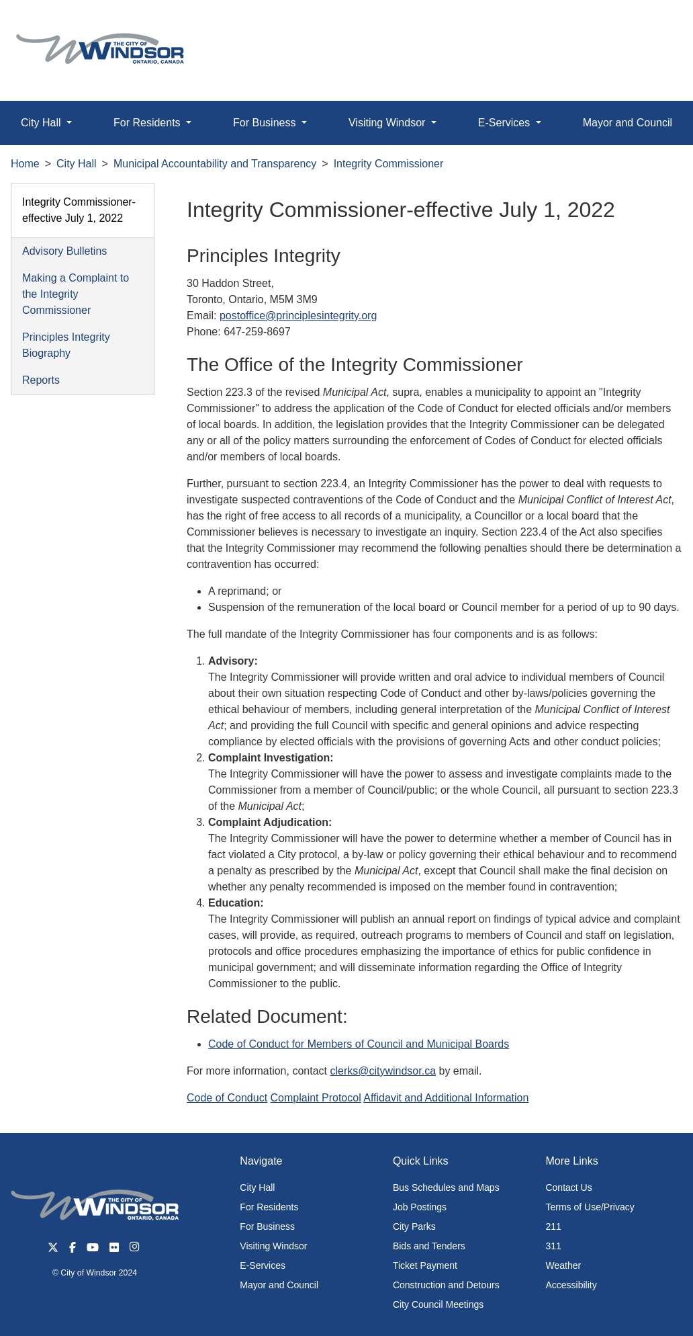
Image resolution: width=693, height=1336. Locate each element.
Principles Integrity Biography (66, 345)
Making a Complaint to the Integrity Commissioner (75, 294)
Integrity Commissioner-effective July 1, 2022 (79, 210)
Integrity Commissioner (389, 163)
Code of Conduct (227, 1097)
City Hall (76, 163)
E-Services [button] (505, 122)
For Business (267, 1226)
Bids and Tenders (429, 1246)
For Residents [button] (148, 122)
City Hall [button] (42, 122)
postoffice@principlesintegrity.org (298, 315)
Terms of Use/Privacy (589, 1207)
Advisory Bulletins (64, 251)
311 (553, 1246)
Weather (563, 1265)
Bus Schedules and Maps (446, 1187)
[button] (652, 24)
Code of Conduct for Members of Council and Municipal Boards (358, 1044)
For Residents (269, 1207)
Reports (41, 380)
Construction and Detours (446, 1285)
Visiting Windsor (273, 1246)
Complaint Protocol (316, 1097)
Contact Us (568, 1187)
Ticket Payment (425, 1265)
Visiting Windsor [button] (388, 122)
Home (25, 163)
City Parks (414, 1226)
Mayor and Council (279, 1285)
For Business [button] (266, 122)
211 (553, 1226)
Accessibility (570, 1285)
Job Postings (420, 1207)
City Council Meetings (438, 1304)
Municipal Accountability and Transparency (214, 163)
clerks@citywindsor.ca (383, 1071)
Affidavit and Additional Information (445, 1097)
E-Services (262, 1265)
